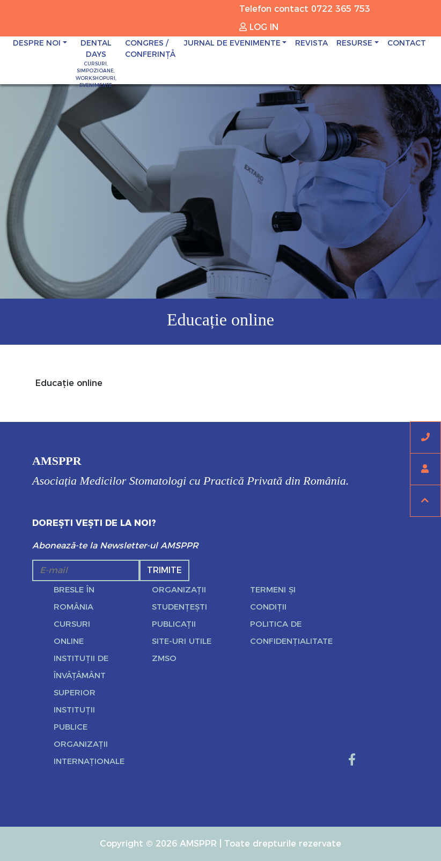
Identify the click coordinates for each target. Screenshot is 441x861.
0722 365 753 (340, 9)
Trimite (164, 570)
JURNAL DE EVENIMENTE (232, 43)
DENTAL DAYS (96, 63)
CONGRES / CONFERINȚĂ (150, 48)
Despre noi (37, 43)
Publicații (174, 624)
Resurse (354, 43)
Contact (406, 43)
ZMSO (164, 658)
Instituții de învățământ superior (81, 675)
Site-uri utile (181, 641)
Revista (311, 43)
